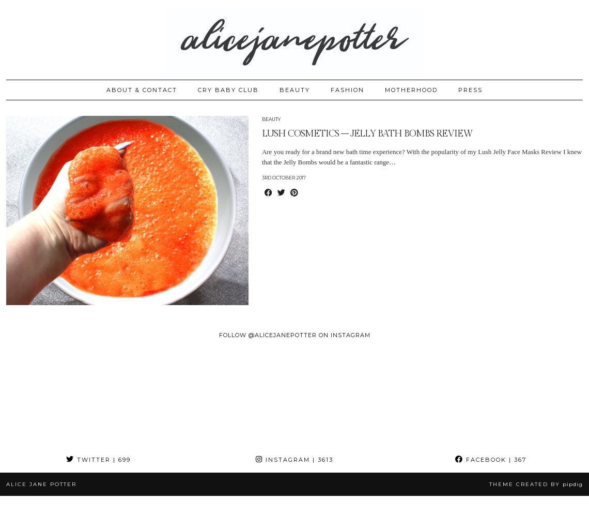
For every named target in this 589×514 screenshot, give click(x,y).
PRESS (470, 90)
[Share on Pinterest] (294, 193)
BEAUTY (295, 90)
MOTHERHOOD (411, 90)
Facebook (490, 459)
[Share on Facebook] (268, 193)
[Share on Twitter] (281, 193)
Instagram (294, 459)
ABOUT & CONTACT (141, 90)
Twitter (98, 459)
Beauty (271, 119)
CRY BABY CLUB (228, 90)
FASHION (347, 90)
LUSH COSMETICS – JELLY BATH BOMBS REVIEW (367, 133)
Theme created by (536, 484)
